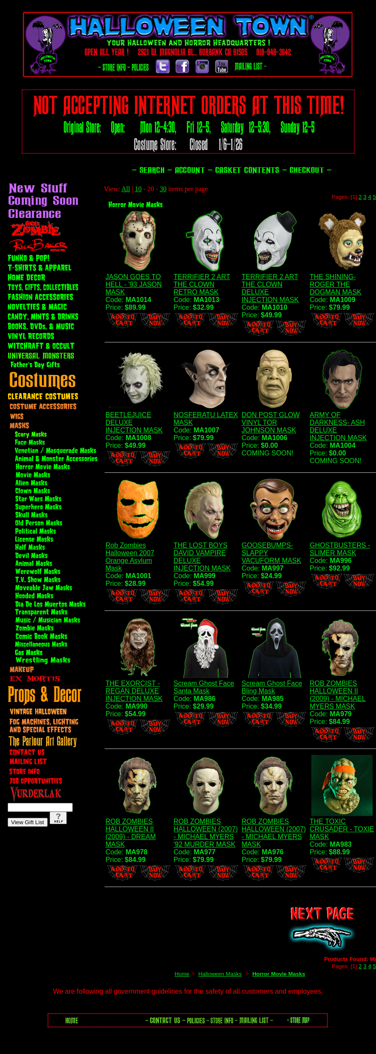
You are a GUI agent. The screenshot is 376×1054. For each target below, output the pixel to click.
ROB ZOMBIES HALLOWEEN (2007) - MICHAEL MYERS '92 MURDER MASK (206, 833)
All (125, 188)
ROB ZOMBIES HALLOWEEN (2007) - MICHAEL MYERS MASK (274, 833)
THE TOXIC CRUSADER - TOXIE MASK (342, 829)
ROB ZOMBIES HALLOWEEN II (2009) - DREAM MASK (130, 833)
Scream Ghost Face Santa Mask (204, 687)
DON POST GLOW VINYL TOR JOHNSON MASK (271, 422)
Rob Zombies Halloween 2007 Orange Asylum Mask (129, 557)
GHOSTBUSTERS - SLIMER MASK (340, 549)
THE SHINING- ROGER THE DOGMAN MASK (336, 284)
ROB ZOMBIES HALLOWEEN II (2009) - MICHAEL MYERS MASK (338, 695)
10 (138, 188)
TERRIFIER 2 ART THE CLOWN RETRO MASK (202, 284)
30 (163, 188)
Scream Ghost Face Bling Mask (272, 687)
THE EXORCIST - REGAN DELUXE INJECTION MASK (133, 691)
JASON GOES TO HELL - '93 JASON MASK (133, 284)
